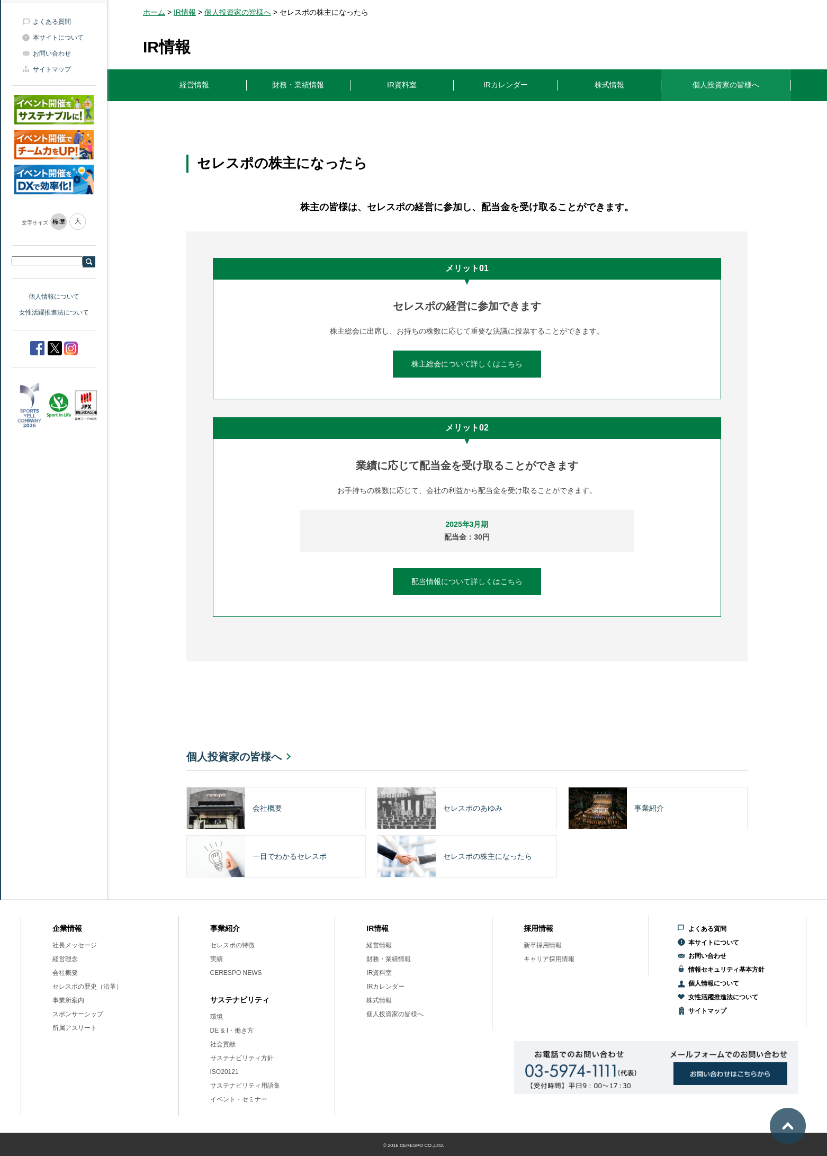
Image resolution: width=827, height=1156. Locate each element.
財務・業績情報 (388, 959)
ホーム (154, 12)
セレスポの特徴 (232, 945)
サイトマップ (52, 69)
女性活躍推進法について (54, 312)
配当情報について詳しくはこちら (467, 581)
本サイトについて (58, 37)
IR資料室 (379, 972)
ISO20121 (224, 1072)
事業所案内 (68, 1000)
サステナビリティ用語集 (245, 1085)
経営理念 (65, 959)
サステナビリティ (239, 1000)
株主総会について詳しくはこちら (467, 364)
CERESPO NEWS (236, 972)
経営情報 (379, 945)
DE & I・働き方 (232, 1030)
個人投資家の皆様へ (237, 12)
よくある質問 (52, 21)
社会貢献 (223, 1044)
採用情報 (538, 928)
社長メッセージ (74, 945)
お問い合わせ (52, 53)
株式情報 (379, 1000)
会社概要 (65, 972)
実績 (216, 959)
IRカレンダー (385, 986)
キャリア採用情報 (549, 959)
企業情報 (67, 928)
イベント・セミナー (238, 1099)
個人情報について (54, 296)
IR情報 (185, 12)
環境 (216, 1016)
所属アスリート (74, 1028)
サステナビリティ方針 (242, 1058)
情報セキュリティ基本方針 (726, 969)
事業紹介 (225, 928)
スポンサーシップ (77, 1014)
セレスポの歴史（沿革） (87, 986)
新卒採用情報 (543, 945)
